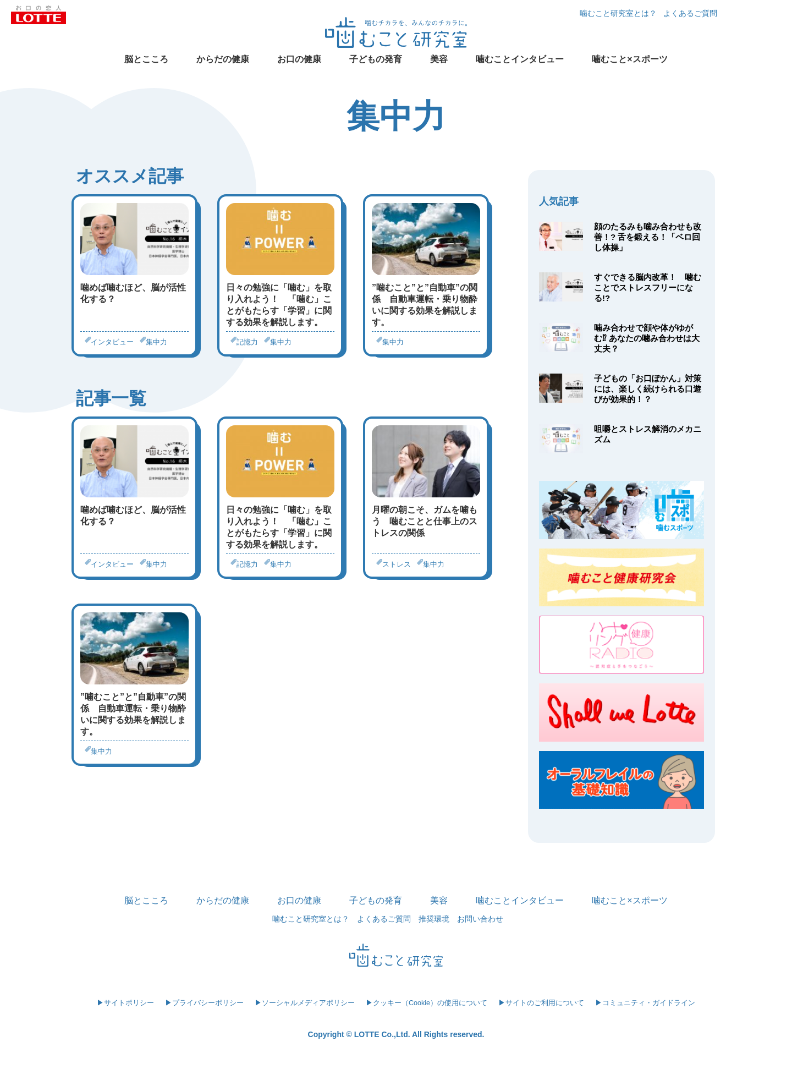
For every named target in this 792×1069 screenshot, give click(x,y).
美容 (439, 59)
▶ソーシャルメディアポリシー (305, 1003)
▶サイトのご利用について (541, 1003)
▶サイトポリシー (125, 1003)
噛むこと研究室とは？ (618, 13)
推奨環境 (434, 918)
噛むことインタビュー (520, 59)
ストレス (396, 564)
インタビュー (112, 342)
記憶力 (247, 342)
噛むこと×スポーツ (629, 59)
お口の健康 (299, 59)
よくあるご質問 (690, 13)
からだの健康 (222, 59)
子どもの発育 (375, 59)
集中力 (156, 342)
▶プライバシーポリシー (204, 1003)
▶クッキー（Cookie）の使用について (426, 1003)
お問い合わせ (480, 918)
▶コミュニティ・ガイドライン (645, 1003)
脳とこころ (146, 59)
